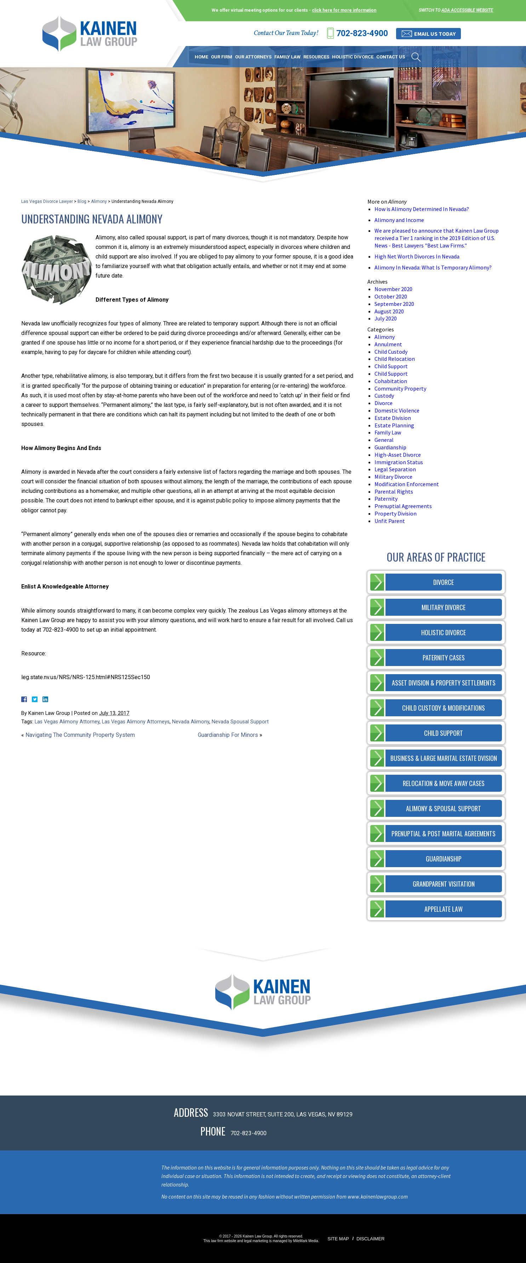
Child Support (391, 366)
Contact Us (390, 56)
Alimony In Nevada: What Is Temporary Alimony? (433, 267)
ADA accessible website (467, 10)
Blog (82, 201)
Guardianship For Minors (228, 735)
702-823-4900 (362, 33)
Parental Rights (394, 491)
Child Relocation (395, 358)
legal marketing (256, 1241)
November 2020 (393, 288)
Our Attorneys (253, 56)
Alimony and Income (399, 219)
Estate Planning (394, 425)
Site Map (338, 1238)
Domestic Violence (397, 410)
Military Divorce (393, 476)
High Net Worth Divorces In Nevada (417, 256)
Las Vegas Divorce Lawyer (47, 201)
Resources (316, 56)
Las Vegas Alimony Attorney (67, 722)
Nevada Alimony (190, 722)
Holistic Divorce (352, 56)
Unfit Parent (390, 520)
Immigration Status (399, 462)
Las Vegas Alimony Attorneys (136, 722)
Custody (384, 395)
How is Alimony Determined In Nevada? (422, 208)
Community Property (400, 388)
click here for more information (344, 10)
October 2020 (391, 296)
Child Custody (391, 351)
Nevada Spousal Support (240, 722)
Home (201, 56)
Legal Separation (395, 469)
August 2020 (389, 311)
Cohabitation (391, 381)
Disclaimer (370, 1238)
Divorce (384, 402)
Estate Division (393, 417)
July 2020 (386, 318)
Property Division (396, 513)
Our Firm (221, 56)
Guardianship (390, 447)
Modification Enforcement (407, 484)
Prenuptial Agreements (403, 506)
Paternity (386, 498)
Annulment (388, 344)
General (384, 439)
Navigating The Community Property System (80, 735)
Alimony (99, 201)
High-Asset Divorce (398, 454)
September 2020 (394, 303)
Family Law (287, 56)
